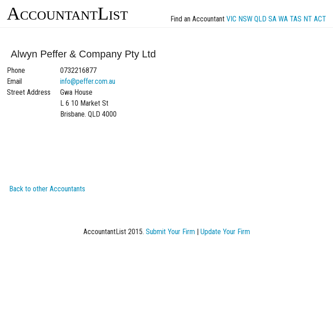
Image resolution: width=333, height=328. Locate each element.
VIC (231, 19)
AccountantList (67, 13)
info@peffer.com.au (87, 81)
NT (307, 19)
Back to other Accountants (47, 188)
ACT (320, 19)
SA (272, 19)
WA (283, 19)
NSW (245, 19)
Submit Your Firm (170, 231)
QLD (260, 19)
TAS (296, 19)
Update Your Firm (225, 231)
